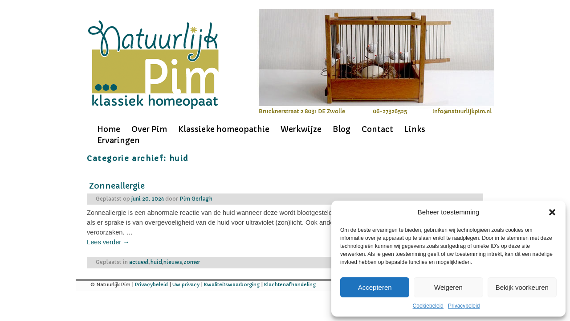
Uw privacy (186, 284)
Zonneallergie (117, 186)
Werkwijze (301, 129)
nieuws (172, 262)
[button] (552, 212)
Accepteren (375, 287)
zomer (191, 262)
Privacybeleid (464, 306)
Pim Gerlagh (195, 199)
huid (156, 262)
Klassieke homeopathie (223, 129)
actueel (139, 262)
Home (108, 129)
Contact (377, 129)
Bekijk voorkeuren (522, 287)
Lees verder (108, 242)
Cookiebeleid (428, 306)
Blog (341, 129)
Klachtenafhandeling (290, 284)
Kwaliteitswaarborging (232, 284)
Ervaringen (118, 140)
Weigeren (448, 287)
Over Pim (149, 129)
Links (414, 129)
